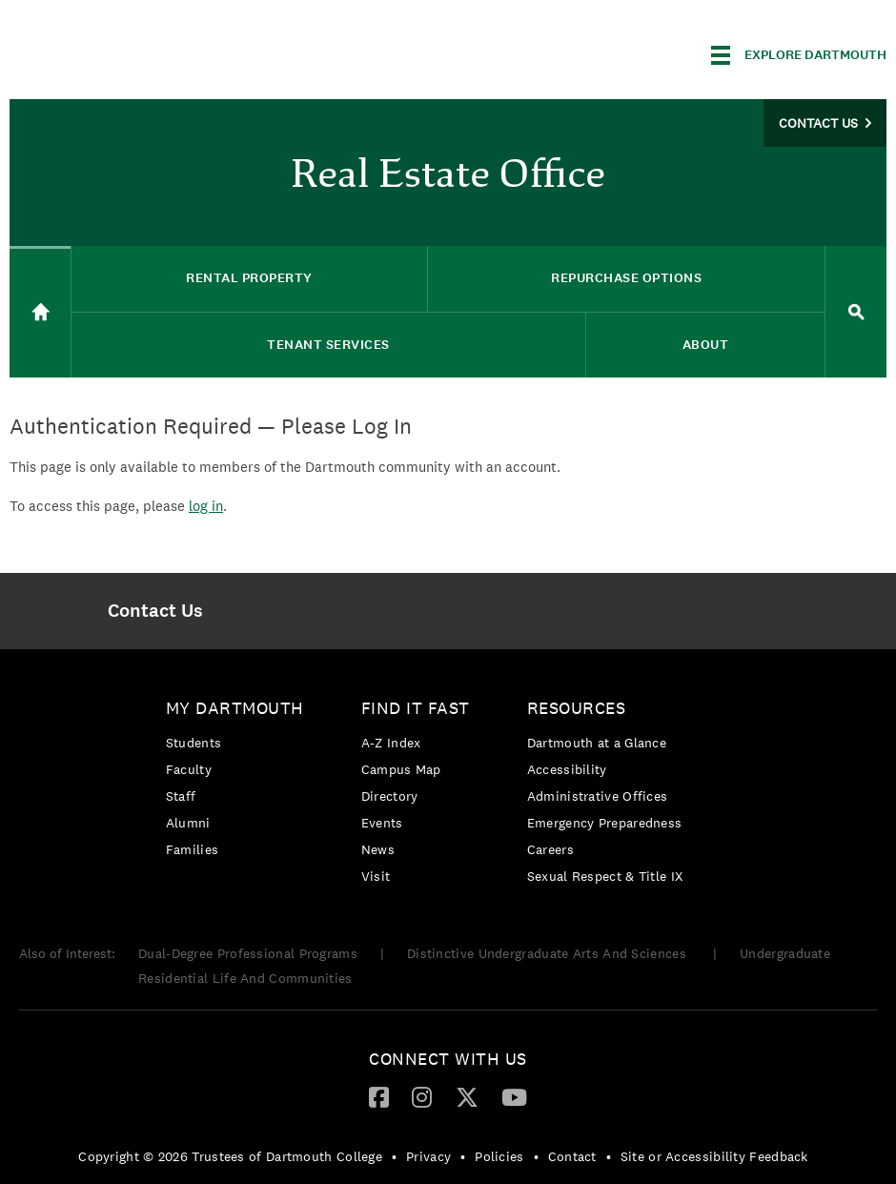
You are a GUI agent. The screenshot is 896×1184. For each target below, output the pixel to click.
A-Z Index (391, 742)
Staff (181, 796)
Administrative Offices (597, 796)
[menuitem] (156, 611)
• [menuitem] (394, 1156)
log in (206, 506)
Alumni (188, 822)
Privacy (428, 1156)
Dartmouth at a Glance (596, 742)
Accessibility (567, 769)
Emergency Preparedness (604, 822)
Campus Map (401, 769)
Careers (550, 849)
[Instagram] (422, 1096)
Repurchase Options (626, 278)
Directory (389, 796)
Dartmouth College (160, 52)
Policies (499, 1156)
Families (192, 849)
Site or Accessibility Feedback (714, 1156)
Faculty (189, 769)
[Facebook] (379, 1096)
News (378, 849)
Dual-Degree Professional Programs (247, 953)
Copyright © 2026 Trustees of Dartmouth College (230, 1156)
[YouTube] (514, 1096)
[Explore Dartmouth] (798, 55)
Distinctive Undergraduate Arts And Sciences (548, 953)
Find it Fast (415, 708)
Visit (376, 876)
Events (382, 822)
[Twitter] (467, 1096)
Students (193, 742)
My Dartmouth (235, 708)
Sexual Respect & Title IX (605, 876)
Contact (572, 1156)
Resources (576, 708)
